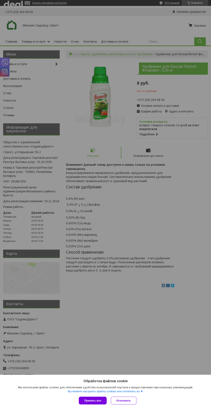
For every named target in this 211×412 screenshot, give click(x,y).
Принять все (92, 400)
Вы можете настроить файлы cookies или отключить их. (104, 391)
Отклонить (123, 400)
